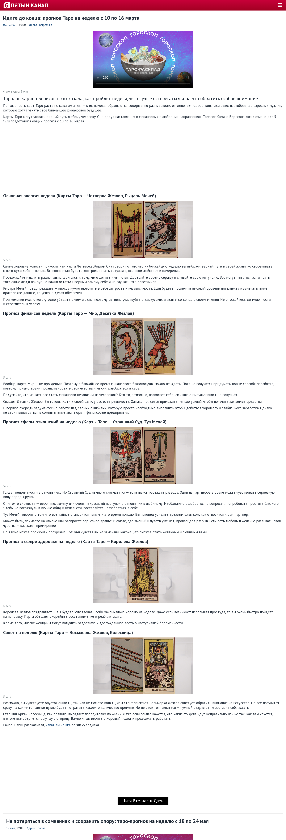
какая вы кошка (58, 725)
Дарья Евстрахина (40, 25)
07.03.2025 (10, 25)
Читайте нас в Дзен (143, 801)
